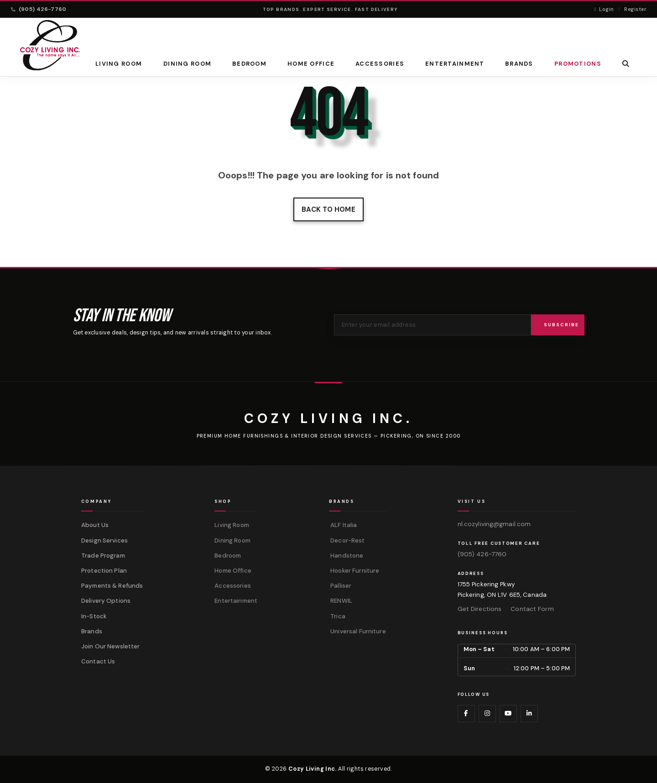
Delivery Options (105, 601)
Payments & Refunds (112, 586)
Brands (91, 631)
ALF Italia (343, 525)
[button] (626, 63)
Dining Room (187, 64)
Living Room (118, 64)
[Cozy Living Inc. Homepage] (50, 45)
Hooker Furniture (354, 570)
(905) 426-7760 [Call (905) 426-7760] (39, 9)
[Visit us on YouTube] (508, 713)
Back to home (328, 209)
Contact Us (98, 661)
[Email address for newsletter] (432, 324)
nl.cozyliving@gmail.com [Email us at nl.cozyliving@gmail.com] (494, 524)
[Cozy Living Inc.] (328, 418)
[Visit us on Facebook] (466, 713)
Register (635, 9)
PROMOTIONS (577, 64)
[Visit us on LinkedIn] (529, 713)
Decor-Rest (347, 540)
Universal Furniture (357, 631)
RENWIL (340, 601)
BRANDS (519, 64)
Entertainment (455, 64)
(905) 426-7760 (482, 554)
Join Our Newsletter (110, 646)
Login (604, 9)
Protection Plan (104, 570)
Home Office (310, 64)
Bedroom (249, 64)
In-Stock (94, 616)
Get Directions (480, 609)
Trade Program (103, 555)
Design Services (104, 540)
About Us (95, 525)
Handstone (346, 555)
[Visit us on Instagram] (487, 713)
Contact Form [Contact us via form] (532, 609)
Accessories (379, 64)
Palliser (340, 586)
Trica (337, 616)
